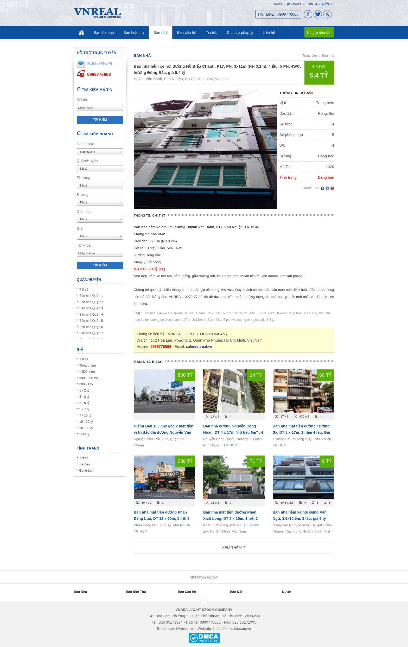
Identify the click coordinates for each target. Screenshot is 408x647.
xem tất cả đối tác (204, 577)
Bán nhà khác (148, 362)
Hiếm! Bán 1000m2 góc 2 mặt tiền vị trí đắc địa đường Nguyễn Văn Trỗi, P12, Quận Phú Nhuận (163, 432)
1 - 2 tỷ (84, 390)
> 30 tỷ (84, 434)
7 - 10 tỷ (85, 415)
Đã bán (84, 464)
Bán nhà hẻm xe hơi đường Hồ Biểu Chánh (175, 313)
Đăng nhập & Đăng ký (289, 4)
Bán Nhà (80, 592)
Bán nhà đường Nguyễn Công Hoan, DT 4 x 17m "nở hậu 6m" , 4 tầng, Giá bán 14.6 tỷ (233, 432)
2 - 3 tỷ (84, 397)
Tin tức (211, 32)
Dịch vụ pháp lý (240, 32)
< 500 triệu (87, 372)
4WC (271, 313)
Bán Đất (236, 592)
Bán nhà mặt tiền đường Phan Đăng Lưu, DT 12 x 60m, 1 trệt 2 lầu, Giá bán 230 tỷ (162, 518)
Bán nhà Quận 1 (91, 296)
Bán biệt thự (134, 32)
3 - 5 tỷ (84, 403)
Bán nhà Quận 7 (91, 333)
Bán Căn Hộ (187, 592)
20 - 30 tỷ (86, 428)
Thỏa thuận (87, 365)
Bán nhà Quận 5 (91, 321)
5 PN (262, 313)
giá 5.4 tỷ (310, 313)
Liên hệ (269, 32)
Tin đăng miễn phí (321, 4)
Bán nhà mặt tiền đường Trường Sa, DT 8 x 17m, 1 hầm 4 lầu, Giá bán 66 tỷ (301, 432)
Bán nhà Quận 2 (91, 302)
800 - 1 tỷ (86, 384)
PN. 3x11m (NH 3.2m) (231, 313)
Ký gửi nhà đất (319, 32)
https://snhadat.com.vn (232, 628)
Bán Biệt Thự (136, 592)
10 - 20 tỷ (86, 422)
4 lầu (253, 313)
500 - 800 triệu (89, 378)
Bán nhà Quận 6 (91, 327)
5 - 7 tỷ (84, 409)
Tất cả (83, 289)
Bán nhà (161, 32)
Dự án (286, 592)
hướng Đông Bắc (289, 313)
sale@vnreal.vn (199, 346)
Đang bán (86, 470)
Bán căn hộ (186, 32)
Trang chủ (309, 55)
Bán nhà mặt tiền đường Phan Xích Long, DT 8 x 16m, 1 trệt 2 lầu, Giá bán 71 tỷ (230, 518)
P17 (210, 313)
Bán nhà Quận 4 (91, 314)
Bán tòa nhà (104, 32)
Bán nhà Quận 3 (91, 308)
